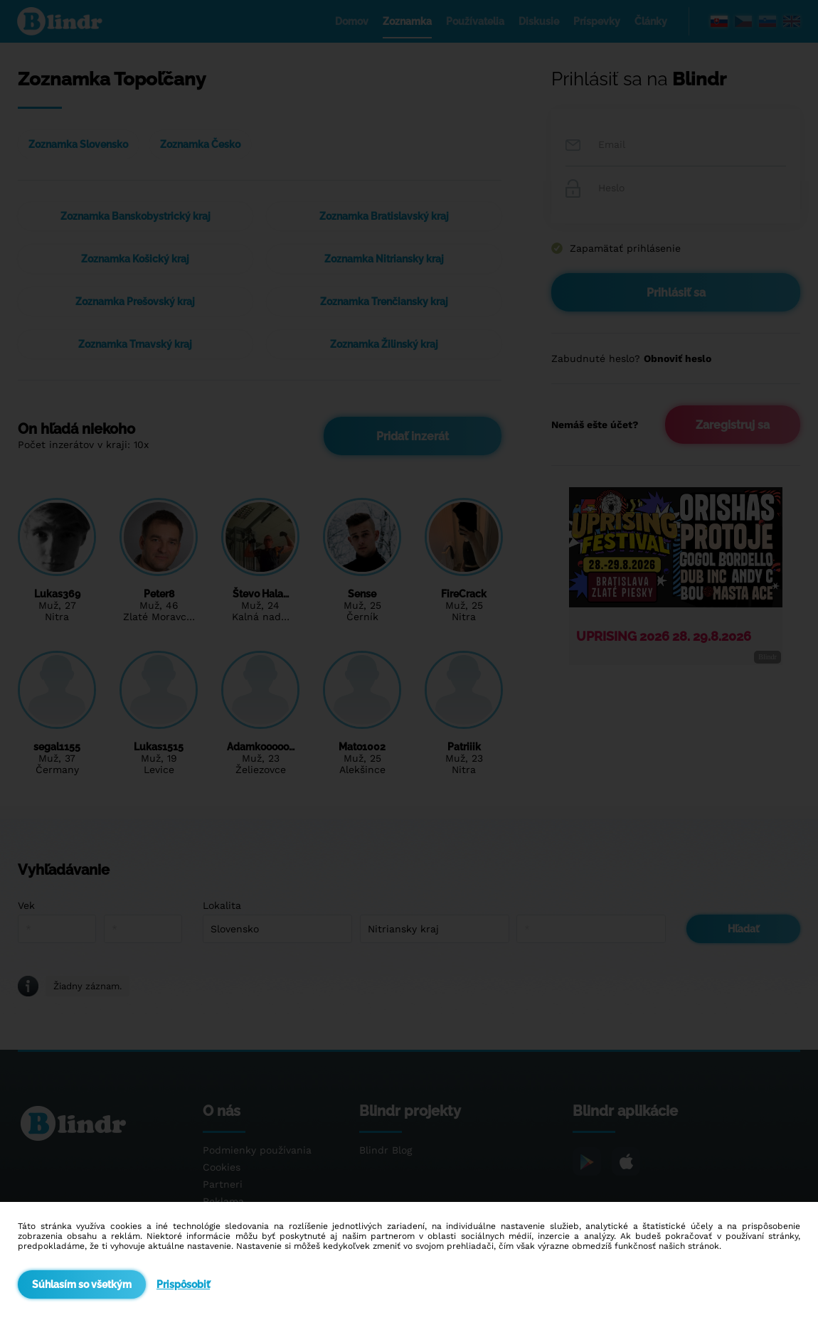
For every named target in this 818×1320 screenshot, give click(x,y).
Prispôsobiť (183, 1284)
